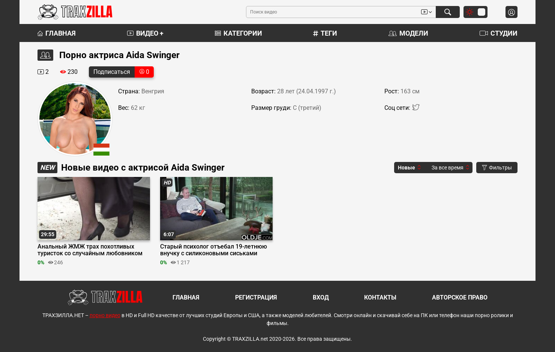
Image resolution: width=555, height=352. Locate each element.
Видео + (145, 33)
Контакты (380, 297)
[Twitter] (416, 108)
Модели (408, 33)
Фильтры (497, 168)
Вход (321, 297)
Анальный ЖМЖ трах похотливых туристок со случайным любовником (90, 250)
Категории (238, 33)
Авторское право (460, 297)
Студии (499, 33)
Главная (57, 33)
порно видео (105, 315)
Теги (325, 33)
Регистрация (256, 297)
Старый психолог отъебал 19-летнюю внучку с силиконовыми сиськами (213, 250)
